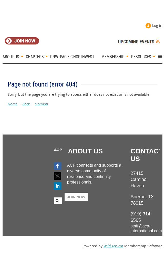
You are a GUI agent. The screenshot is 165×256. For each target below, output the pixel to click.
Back (26, 104)
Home (12, 104)
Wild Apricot (113, 245)
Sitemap (41, 104)
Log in (157, 25)
